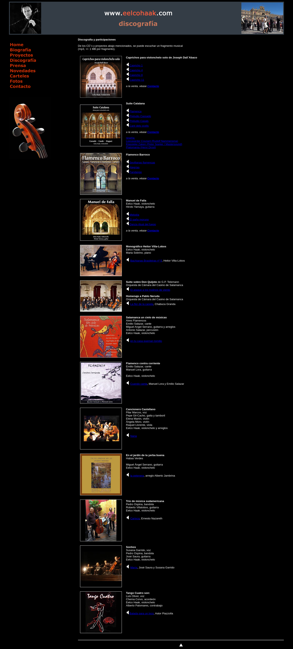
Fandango (136, 172)
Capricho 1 (136, 65)
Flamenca (135, 111)
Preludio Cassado (140, 116)
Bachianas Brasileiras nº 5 (146, 260)
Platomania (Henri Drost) (141, 147)
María (133, 567)
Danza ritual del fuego (143, 224)
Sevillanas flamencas (142, 162)
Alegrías (135, 167)
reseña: (130, 137)
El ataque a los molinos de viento (150, 289)
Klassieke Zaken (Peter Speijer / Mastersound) (154, 144)
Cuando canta (138, 383)
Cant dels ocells (139, 125)
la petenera (137, 475)
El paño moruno (139, 219)
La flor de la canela (141, 304)
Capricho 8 (136, 75)
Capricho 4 (136, 70)
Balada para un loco (142, 613)
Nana (133, 436)
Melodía (134, 214)
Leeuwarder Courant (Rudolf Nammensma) (152, 141)
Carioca (135, 518)
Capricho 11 (137, 79)
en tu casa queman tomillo (146, 341)
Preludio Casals (139, 121)
